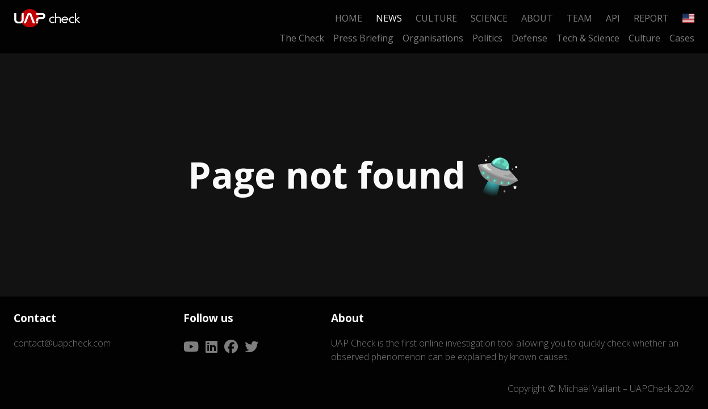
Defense (529, 38)
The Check (301, 38)
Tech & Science (587, 38)
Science (489, 18)
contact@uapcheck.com (62, 343)
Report (651, 18)
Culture (436, 18)
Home (348, 18)
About (537, 18)
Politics (487, 38)
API (613, 18)
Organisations (433, 38)
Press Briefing (363, 38)
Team (579, 18)
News (389, 18)
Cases (681, 38)
